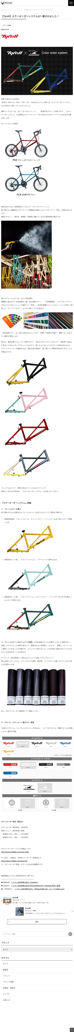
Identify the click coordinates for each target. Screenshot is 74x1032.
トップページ (8, 9)
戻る (36, 922)
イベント (6, 976)
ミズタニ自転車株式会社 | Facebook (24, 882)
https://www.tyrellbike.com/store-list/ (14, 861)
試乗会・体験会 (9, 988)
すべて (5, 964)
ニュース (17, 9)
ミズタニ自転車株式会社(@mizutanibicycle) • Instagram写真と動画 (35, 886)
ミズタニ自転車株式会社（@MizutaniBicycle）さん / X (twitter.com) (39, 889)
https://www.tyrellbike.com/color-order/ (15, 852)
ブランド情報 (6, 25)
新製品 (5, 970)
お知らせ (6, 1000)
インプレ (6, 994)
